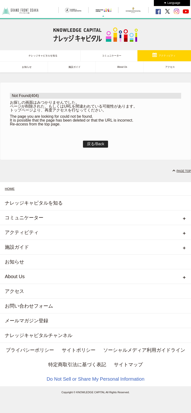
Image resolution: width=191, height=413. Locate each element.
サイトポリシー (79, 350)
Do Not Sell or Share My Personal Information (95, 379)
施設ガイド (74, 67)
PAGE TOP (184, 171)
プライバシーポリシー (30, 350)
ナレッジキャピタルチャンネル (38, 335)
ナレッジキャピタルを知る (42, 55)
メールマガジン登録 (26, 320)
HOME (10, 189)
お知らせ (27, 67)
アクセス (170, 67)
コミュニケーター (111, 55)
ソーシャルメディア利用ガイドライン (144, 350)
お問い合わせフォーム (29, 306)
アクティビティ (167, 55)
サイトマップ (128, 364)
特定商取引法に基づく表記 (77, 364)
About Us (122, 67)
